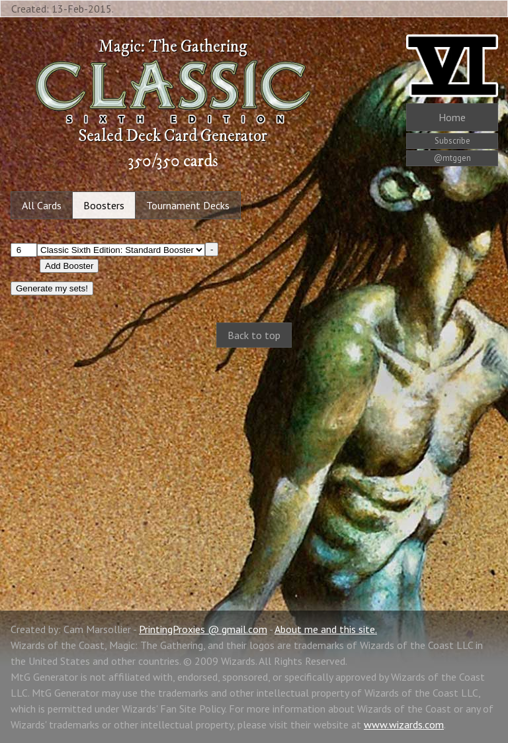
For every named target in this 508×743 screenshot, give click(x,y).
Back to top (254, 335)
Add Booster (69, 266)
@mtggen (452, 158)
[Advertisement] (254, 465)
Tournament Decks (188, 205)
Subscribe (452, 140)
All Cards (42, 205)
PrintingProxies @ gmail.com (203, 629)
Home (452, 117)
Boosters (103, 205)
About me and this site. (326, 629)
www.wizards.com (404, 724)
